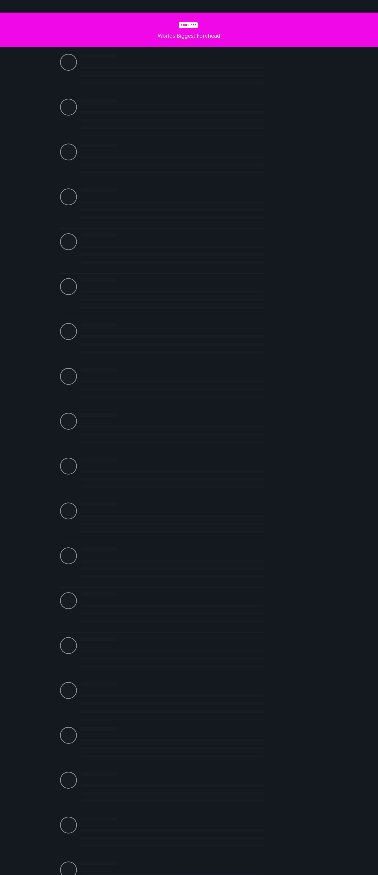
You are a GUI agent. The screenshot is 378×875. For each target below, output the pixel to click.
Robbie (92, 698)
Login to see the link (186, 267)
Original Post (292, 129)
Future (91, 105)
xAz (89, 65)
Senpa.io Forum (76, 6)
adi (104, 227)
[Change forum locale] (274, 6)
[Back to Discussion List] (6, 6)
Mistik (91, 383)
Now (286, 210)
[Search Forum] (234, 6)
